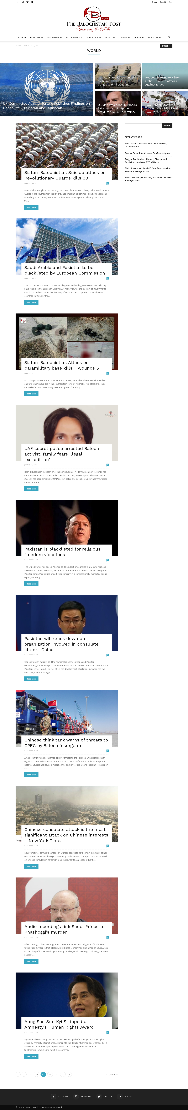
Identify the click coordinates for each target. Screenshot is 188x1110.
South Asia (94, 37)
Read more (31, 207)
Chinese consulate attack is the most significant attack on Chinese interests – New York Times (66, 835)
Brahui (154, 2)
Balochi (163, 2)
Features (36, 37)
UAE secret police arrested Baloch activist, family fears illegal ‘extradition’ (61, 454)
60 (63, 1074)
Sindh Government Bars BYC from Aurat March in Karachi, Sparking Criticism (148, 170)
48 (50, 1074)
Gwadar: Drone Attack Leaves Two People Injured (147, 153)
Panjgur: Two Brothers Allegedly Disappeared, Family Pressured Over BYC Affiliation (146, 161)
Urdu (170, 2)
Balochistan (74, 37)
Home (22, 37)
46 (37, 1074)
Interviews (54, 37)
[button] (168, 37)
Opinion (124, 37)
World (110, 37)
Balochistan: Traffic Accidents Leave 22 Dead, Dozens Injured (146, 145)
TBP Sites (154, 37)
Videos (139, 37)
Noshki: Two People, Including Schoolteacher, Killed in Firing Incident (148, 179)
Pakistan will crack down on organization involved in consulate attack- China (61, 644)
